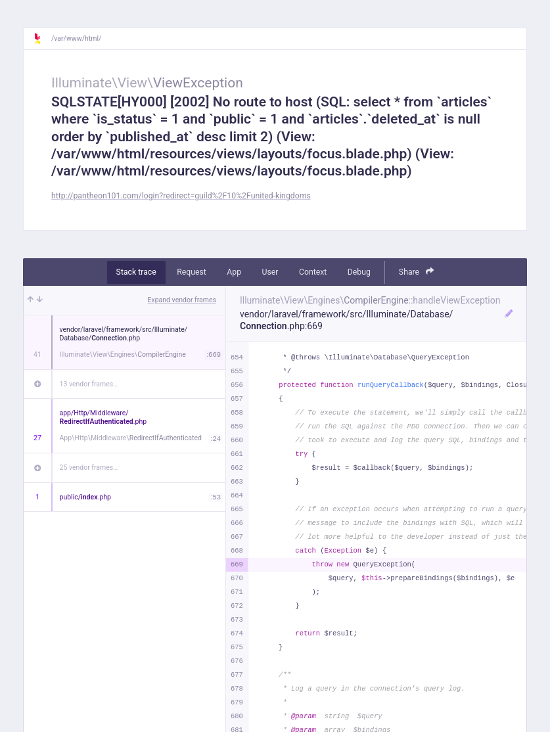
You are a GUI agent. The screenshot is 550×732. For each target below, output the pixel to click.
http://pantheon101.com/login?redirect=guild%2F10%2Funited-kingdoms (181, 195)
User (270, 272)
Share (416, 272)
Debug (359, 272)
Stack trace (136, 272)
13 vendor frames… (89, 384)
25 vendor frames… (89, 467)
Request (191, 272)
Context (313, 272)
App (234, 272)
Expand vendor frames (182, 300)
